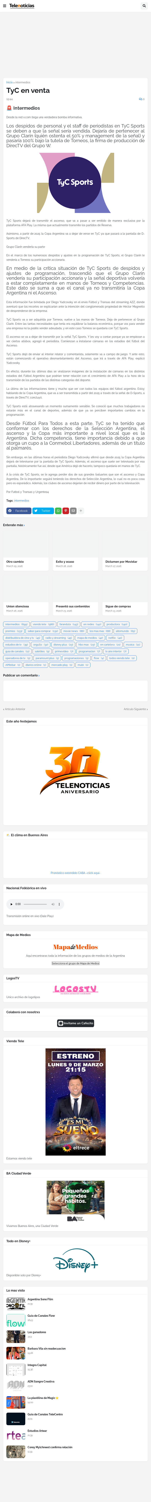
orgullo (40, 644)
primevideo (64, 651)
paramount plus (47, 658)
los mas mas (100, 631)
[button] (4, 6)
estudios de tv (16, 644)
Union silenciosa (17, 606)
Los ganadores (37, 1332)
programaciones (76, 658)
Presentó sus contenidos (73, 606)
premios (13, 631)
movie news (73, 631)
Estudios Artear (37, 1430)
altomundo (125, 631)
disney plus (63, 644)
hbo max (86, 644)
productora (117, 624)
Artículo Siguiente (135, 709)
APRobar (12, 665)
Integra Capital (37, 1365)
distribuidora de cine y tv (22, 637)
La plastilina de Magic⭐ (43, 1397)
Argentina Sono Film (40, 1299)
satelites (42, 651)
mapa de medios (90, 637)
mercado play (61, 665)
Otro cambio (15, 561)
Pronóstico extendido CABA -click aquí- (75, 873)
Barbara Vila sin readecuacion (47, 1348)
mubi (83, 665)
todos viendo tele (121, 658)
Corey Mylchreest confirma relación (50, 1447)
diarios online (36, 665)
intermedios (22, 82)
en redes (92, 624)
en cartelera (110, 644)
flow (99, 658)
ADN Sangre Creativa (41, 1381)
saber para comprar (43, 631)
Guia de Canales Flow (41, 1315)
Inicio (9, 82)
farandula (69, 624)
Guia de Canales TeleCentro (45, 1414)
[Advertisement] (75, 45)
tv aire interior (115, 651)
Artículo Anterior (15, 709)
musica (133, 644)
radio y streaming (59, 637)
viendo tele (43, 624)
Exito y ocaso (65, 561)
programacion (89, 651)
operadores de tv (17, 658)
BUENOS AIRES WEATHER (75, 856)
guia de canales (17, 651)
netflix (115, 637)
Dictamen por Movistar (121, 561)
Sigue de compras (118, 606)
